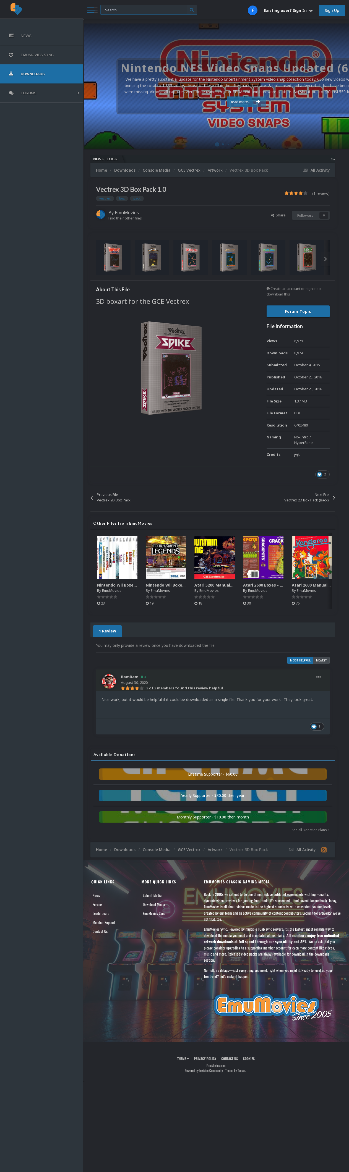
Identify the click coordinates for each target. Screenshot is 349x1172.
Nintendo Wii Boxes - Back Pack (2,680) (184, 585)
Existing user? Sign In (288, 10)
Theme (183, 1058)
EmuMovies (127, 213)
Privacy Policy (205, 1058)
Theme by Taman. (235, 1070)
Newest (321, 660)
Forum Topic (298, 311)
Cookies (249, 1058)
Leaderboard (101, 913)
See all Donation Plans (310, 830)
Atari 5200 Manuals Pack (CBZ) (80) (228, 585)
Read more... (215, 101)
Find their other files (125, 218)
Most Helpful (300, 660)
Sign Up (332, 10)
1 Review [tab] (107, 631)
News (96, 895)
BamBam (130, 676)
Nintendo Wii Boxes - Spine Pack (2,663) (136, 585)
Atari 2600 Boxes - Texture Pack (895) (280, 585)
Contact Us (100, 931)
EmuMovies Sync (154, 913)
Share (278, 215)
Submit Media (152, 895)
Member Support (104, 922)
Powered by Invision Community (204, 1070)
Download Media (154, 904)
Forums (98, 904)
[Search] (149, 10)
